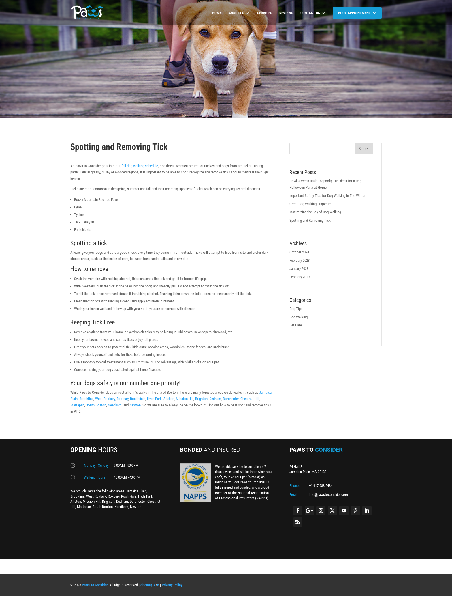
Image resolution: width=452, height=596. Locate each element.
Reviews (286, 13)
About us (236, 13)
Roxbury (122, 399)
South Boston (96, 405)
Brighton (201, 399)
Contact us (310, 13)
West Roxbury (105, 399)
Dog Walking (298, 317)
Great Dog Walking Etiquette (310, 204)
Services (264, 13)
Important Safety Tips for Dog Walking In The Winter (327, 195)
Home (216, 13)
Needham (115, 405)
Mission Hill (184, 399)
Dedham (215, 399)
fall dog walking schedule (139, 166)
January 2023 (298, 268)
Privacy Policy (172, 585)
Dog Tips (295, 309)
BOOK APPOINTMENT (354, 13)
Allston (168, 399)
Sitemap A (148, 585)
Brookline (86, 399)
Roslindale (137, 399)
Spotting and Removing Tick (310, 220)
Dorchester (231, 399)
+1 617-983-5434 (320, 485)
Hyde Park (154, 399)
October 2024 (299, 252)
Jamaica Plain (136, 491)
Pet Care (295, 325)
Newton (135, 405)
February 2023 (299, 260)
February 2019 (299, 277)
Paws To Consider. (95, 585)
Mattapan (77, 405)
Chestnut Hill (249, 399)
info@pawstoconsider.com (328, 494)
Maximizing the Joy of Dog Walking (315, 212)
